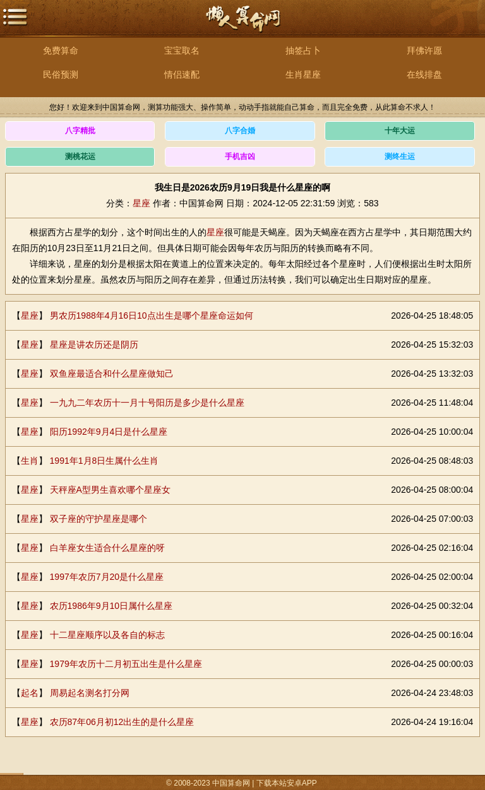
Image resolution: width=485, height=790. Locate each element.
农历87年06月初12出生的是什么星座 (122, 722)
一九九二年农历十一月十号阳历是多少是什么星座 (147, 403)
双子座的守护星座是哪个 (98, 519)
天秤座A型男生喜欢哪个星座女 (110, 490)
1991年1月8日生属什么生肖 (104, 461)
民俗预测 (60, 74)
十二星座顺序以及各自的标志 (107, 635)
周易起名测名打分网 (89, 693)
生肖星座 (303, 74)
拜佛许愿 (424, 50)
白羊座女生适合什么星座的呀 (107, 548)
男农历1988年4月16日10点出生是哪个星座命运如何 (151, 315)
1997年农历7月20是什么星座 (107, 577)
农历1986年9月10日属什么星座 (111, 606)
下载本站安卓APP (286, 783)
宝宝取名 (182, 50)
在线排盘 (424, 74)
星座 (141, 203)
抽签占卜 (303, 50)
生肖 (30, 461)
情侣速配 (182, 74)
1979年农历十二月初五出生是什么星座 (126, 664)
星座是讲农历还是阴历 (94, 344)
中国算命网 (242, 25)
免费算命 (60, 50)
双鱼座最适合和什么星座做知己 (112, 373)
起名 (30, 693)
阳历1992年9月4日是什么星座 (109, 432)
